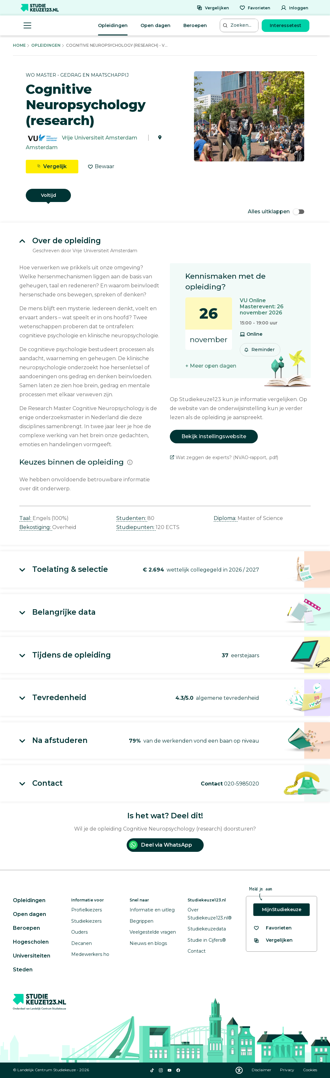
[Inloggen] (294, 8)
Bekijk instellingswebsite (213, 436)
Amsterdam (42, 147)
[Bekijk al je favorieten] (272, 928)
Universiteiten (31, 956)
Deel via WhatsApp (160, 845)
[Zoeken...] (239, 25)
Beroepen (195, 25)
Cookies (310, 1069)
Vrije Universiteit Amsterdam (99, 138)
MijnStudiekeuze (281, 909)
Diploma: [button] (226, 518)
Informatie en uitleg (152, 910)
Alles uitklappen (276, 211)
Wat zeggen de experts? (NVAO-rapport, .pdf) (224, 457)
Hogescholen (31, 942)
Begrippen (141, 921)
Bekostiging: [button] (35, 527)
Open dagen (155, 25)
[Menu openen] (27, 25)
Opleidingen (113, 25)
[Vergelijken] (212, 8)
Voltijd (48, 195)
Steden (23, 970)
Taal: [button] (26, 518)
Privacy (287, 1069)
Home (19, 45)
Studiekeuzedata (207, 929)
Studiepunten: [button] (136, 527)
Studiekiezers (86, 921)
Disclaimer (262, 1069)
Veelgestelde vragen (153, 932)
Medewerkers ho (90, 954)
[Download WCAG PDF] (239, 1070)
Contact (197, 951)
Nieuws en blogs (148, 943)
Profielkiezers (86, 910)
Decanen (81, 943)
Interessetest (285, 25)
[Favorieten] (254, 8)
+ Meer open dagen (210, 366)
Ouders (79, 932)
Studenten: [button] (131, 518)
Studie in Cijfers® (207, 940)
